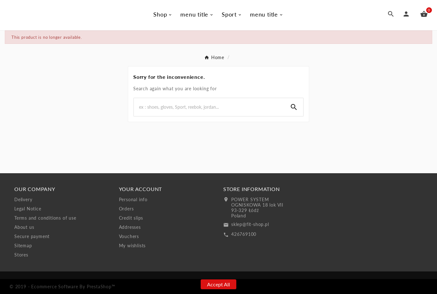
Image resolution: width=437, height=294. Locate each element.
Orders (126, 208)
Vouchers (129, 236)
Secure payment (32, 236)
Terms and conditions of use (45, 218)
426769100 (243, 234)
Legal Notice (27, 208)
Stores (21, 254)
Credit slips (131, 218)
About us (24, 227)
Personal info (133, 199)
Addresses (130, 227)
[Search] (209, 107)
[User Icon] (407, 14)
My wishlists (132, 245)
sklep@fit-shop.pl (250, 224)
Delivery (23, 199)
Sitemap (23, 245)
